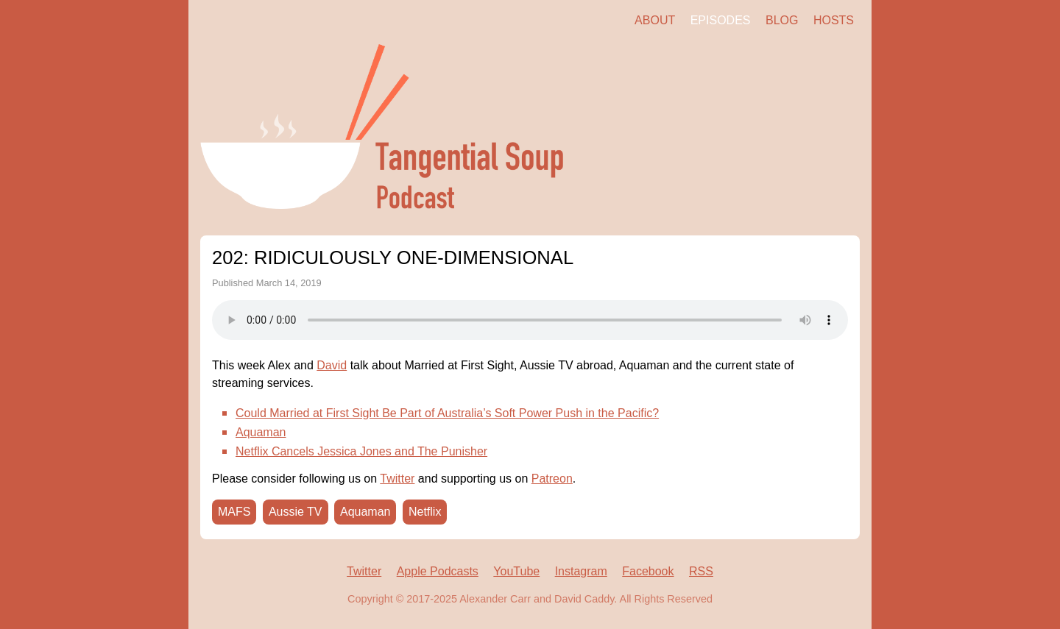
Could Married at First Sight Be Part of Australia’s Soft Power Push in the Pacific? (447, 413)
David (332, 365)
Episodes (720, 20)
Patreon (552, 478)
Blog (782, 20)
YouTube (516, 571)
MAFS (234, 511)
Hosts (833, 20)
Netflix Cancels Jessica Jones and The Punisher (361, 451)
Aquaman (261, 432)
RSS (701, 571)
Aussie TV (295, 511)
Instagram (581, 571)
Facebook (648, 571)
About (655, 20)
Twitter (397, 478)
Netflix (425, 511)
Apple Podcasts (437, 571)
